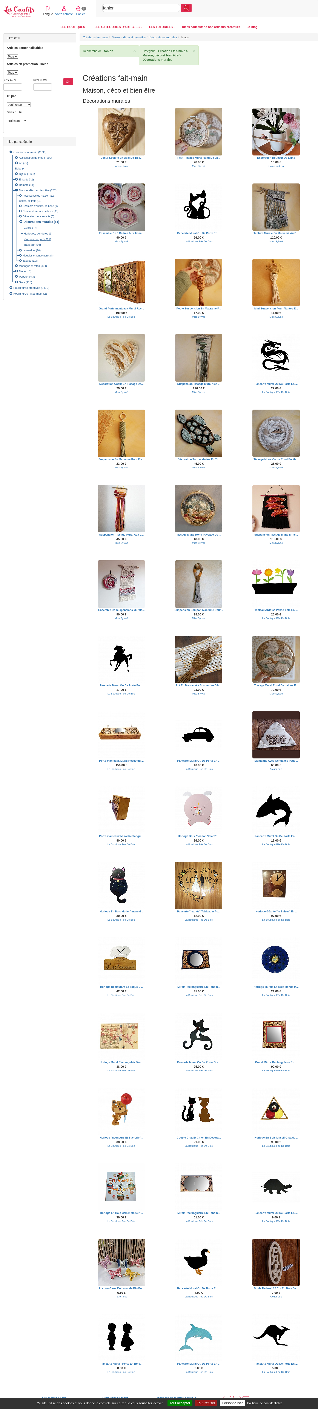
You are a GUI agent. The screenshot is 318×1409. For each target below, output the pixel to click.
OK (68, 81)
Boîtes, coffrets (27, 200)
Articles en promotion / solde (27, 64)
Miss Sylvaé (198, 166)
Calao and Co (276, 166)
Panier (290, 8)
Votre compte (274, 8)
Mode (22, 271)
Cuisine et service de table (38, 211)
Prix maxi (40, 80)
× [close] (134, 50)
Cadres (28, 227)
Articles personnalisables (25, 48)
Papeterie (25, 276)
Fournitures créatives (26, 287)
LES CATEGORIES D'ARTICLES (118, 27)
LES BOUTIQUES (74, 27)
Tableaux (29, 244)
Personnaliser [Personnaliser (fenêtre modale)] (232, 1403)
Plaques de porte (34, 239)
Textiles (27, 260)
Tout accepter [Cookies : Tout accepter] (180, 1403)
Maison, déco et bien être (34, 190)
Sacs (22, 282)
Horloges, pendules (36, 233)
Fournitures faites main (27, 293)
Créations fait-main (25, 152)
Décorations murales (38, 222)
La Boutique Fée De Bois (199, 241)
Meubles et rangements (36, 255)
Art (20, 163)
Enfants (23, 179)
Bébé (18, 168)
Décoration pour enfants (36, 216)
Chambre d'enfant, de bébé (38, 206)
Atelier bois (121, 166)
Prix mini (9, 80)
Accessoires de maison (36, 195)
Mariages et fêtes (29, 265)
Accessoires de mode (32, 157)
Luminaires (29, 250)
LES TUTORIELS (162, 27)
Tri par (11, 96)
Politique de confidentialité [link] (264, 1403)
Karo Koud (121, 1296)
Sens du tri (14, 112)
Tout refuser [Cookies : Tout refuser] (206, 1403)
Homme (23, 184)
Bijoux (22, 174)
